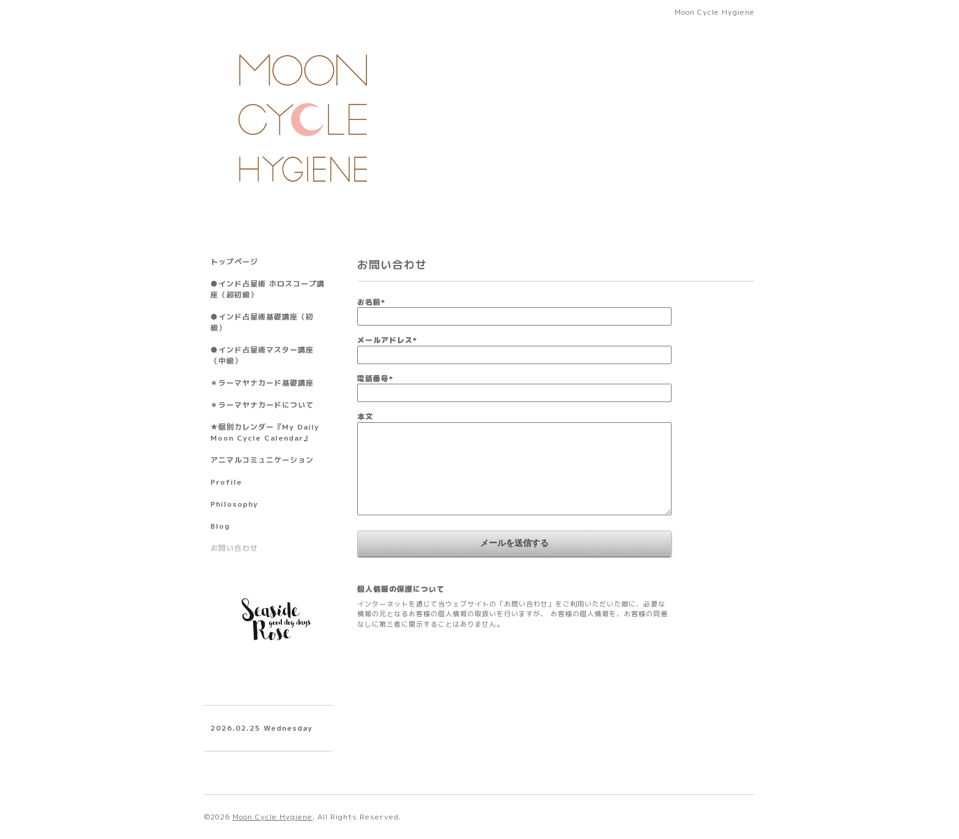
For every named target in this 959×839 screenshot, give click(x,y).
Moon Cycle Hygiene (272, 816)
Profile (226, 482)
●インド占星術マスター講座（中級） (262, 355)
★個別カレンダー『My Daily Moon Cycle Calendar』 (264, 432)
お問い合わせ (234, 548)
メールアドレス (387, 340)
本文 (365, 416)
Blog (220, 526)
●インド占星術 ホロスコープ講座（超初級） (267, 289)
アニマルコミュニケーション (262, 460)
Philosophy (234, 504)
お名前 (371, 302)
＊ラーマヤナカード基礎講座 (262, 383)
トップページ (234, 261)
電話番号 (375, 378)
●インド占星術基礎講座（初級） (262, 322)
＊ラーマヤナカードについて (262, 405)
